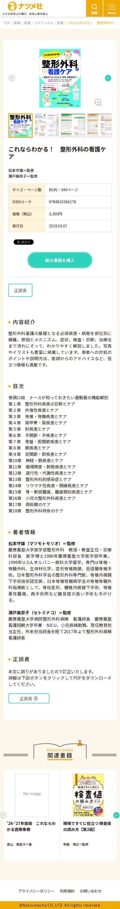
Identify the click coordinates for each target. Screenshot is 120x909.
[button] (60, 78)
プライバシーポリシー (36, 891)
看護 (60, 22)
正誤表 (20, 290)
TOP (7, 22)
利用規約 (67, 891)
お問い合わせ (91, 891)
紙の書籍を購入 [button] (60, 260)
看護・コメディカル (38, 22)
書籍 (17, 22)
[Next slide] (108, 78)
